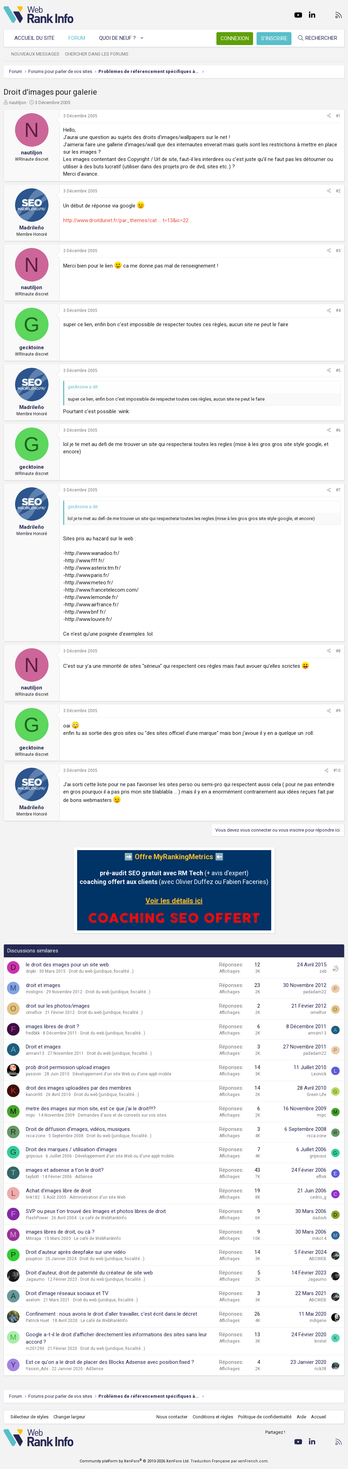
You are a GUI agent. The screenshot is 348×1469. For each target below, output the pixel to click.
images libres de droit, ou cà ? (60, 1232)
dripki (31, 971)
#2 (338, 191)
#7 (338, 490)
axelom (33, 1300)
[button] (142, 38)
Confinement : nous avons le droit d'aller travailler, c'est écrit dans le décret (111, 1314)
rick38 (320, 1368)
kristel (320, 1341)
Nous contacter (171, 1416)
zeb (322, 971)
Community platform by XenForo (135, 1461)
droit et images (43, 985)
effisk (321, 1176)
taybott (32, 1176)
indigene (318, 1320)
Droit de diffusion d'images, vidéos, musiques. (78, 1129)
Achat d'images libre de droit (58, 1190)
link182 (33, 1197)
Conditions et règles (212, 1416)
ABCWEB (317, 1258)
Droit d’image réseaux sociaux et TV (67, 1293)
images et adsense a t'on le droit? (65, 1170)
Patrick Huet (37, 1320)
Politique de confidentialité (264, 1416)
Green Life (316, 1094)
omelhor (34, 1012)
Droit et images (43, 1047)
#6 (338, 430)
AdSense (83, 1176)
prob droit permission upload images (68, 1067)
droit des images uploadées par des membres (78, 1088)
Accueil (318, 1416)
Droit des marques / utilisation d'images (71, 1149)
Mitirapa (33, 1238)
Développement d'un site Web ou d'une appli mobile (122, 1074)
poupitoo (34, 1258)
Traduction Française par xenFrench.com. (230, 1461)
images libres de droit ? (52, 1026)
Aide (301, 1416)
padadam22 (314, 991)
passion (33, 1074)
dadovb (319, 1217)
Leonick (318, 1074)
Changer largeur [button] (70, 1416)
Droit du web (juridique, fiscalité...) (101, 971)
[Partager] (328, 116)
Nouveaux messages (35, 54)
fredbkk (33, 1033)
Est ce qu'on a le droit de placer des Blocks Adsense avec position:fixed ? (110, 1362)
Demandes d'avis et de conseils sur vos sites (122, 1115)
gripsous (34, 1156)
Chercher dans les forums (96, 54)
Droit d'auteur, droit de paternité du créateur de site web (89, 1273)
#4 (338, 310)
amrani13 (317, 1033)
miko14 (319, 1238)
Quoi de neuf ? (117, 38)
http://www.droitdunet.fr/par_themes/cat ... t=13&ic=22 (125, 220)
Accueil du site (34, 38)
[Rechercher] (317, 38)
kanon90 (34, 1094)
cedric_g (318, 1197)
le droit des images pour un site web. (68, 965)
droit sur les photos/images (58, 1006)
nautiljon (17, 102)
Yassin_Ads (37, 1368)
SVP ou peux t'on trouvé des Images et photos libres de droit (96, 1211)
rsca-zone (35, 1135)
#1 (338, 116)
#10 (337, 770)
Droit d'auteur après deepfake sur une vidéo (76, 1252)
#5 (338, 370)
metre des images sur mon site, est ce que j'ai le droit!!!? (91, 1108)
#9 (338, 710)
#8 (338, 651)
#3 (338, 250)
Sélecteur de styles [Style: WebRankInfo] (29, 1416)
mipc (30, 1115)
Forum (76, 38)
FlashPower (37, 1217)
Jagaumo (35, 1279)
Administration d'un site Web (97, 1197)
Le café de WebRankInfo (103, 1217)
